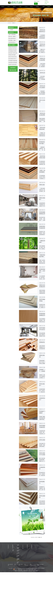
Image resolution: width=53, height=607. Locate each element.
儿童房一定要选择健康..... (12, 34)
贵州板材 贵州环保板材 (12, 54)
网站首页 (2, 6)
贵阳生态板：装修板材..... (12, 36)
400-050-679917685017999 (48, 3)
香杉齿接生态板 (18, 548)
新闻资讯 (14, 6)
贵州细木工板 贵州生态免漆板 (13, 64)
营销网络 (37, 6)
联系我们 (48, 6)
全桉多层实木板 (18, 551)
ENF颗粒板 (18, 553)
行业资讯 (11, 29)
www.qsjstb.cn (14, 568)
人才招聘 (43, 6)
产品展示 (20, 6)
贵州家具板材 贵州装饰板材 (12, 62)
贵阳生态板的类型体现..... (12, 38)
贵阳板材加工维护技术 (44, 342)
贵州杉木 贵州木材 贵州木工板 (13, 56)
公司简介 (8, 6)
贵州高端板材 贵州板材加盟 (12, 60)
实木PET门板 (18, 562)
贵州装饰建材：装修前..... (12, 40)
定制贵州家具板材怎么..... (12, 42)
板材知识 (31, 6)
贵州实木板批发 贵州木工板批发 (13, 58)
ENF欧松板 (18, 556)
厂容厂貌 (25, 6)
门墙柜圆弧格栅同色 (18, 559)
